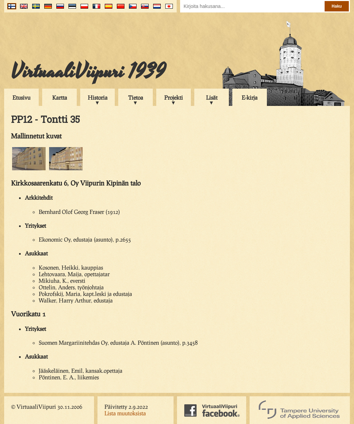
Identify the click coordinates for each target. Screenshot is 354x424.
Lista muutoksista (125, 413)
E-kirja (250, 97)
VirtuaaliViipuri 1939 (88, 71)
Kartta (59, 97)
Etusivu (21, 97)
